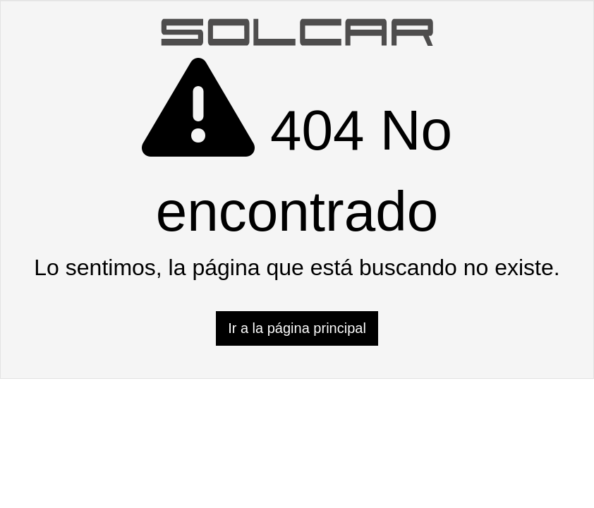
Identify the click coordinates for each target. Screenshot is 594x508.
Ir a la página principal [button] (297, 328)
